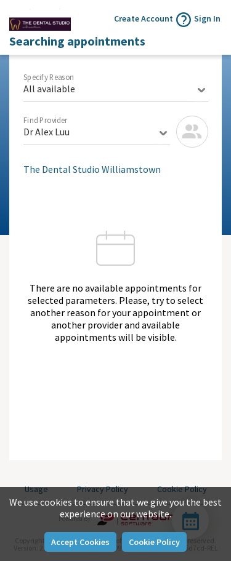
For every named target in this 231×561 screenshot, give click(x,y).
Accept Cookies (80, 541)
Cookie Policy (154, 541)
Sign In (207, 18)
